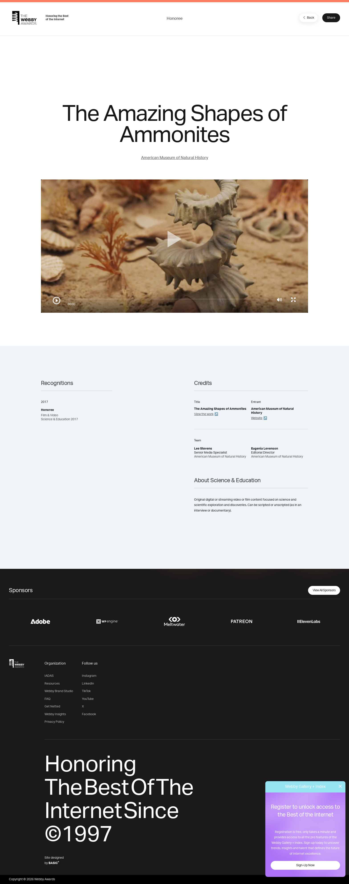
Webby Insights (55, 714)
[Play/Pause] (56, 300)
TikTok (86, 691)
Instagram (89, 675)
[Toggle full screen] (293, 299)
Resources (52, 683)
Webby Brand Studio (59, 691)
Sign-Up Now (305, 865)
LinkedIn (88, 683)
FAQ (48, 699)
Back (308, 17)
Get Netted (52, 706)
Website (256, 418)
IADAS (49, 675)
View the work (203, 414)
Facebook (89, 714)
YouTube (88, 699)
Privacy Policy (54, 721)
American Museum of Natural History (174, 158)
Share (331, 17)
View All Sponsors (324, 590)
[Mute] (279, 299)
